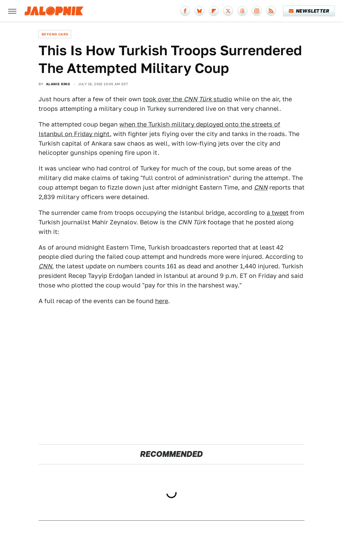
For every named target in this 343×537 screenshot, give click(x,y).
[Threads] (242, 11)
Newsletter (309, 11)
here (161, 300)
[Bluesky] (199, 11)
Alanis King (58, 84)
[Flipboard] (214, 11)
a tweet (277, 212)
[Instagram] (257, 11)
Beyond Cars (55, 34)
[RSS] (271, 11)
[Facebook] (185, 11)
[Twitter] (228, 11)
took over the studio (187, 99)
